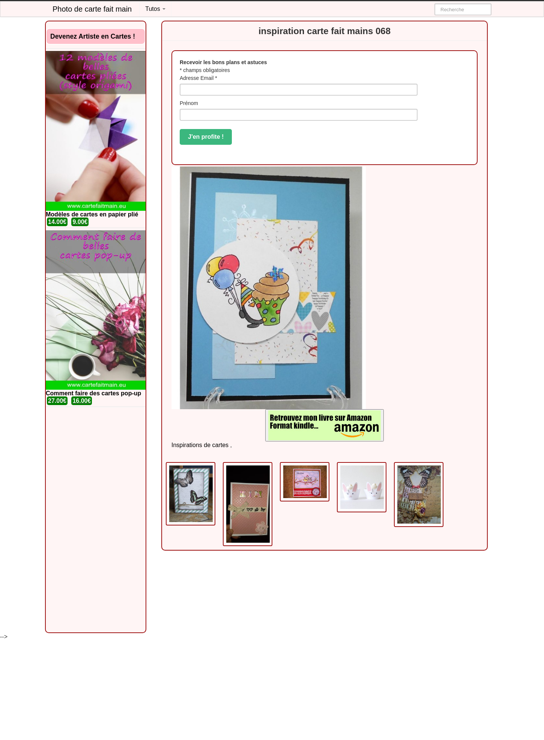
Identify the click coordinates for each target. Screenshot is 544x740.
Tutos (155, 9)
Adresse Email (198, 78)
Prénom (189, 103)
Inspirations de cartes (199, 445)
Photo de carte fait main (92, 9)
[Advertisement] (96, 519)
